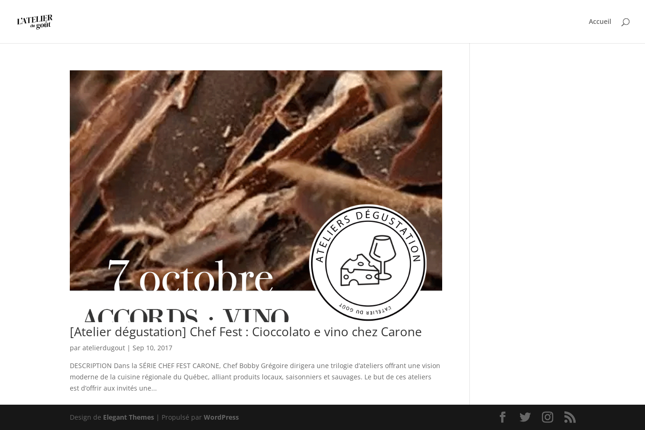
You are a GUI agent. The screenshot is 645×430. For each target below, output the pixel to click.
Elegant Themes (128, 417)
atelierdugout (103, 347)
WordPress (221, 417)
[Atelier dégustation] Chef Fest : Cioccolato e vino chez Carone (246, 331)
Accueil (600, 22)
